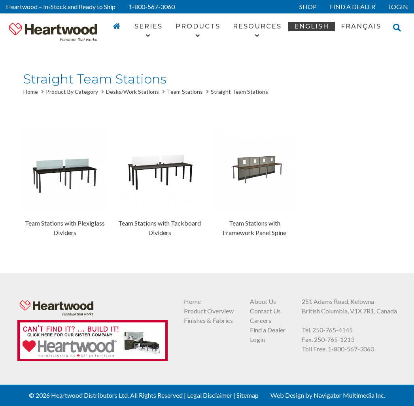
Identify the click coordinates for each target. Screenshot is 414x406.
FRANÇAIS (361, 26)
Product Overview (209, 311)
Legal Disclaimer (209, 395)
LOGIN (398, 6)
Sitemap (247, 395)
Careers (260, 320)
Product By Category (72, 91)
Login (257, 339)
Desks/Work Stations (132, 91)
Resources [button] (257, 31)
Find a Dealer (267, 330)
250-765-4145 (332, 330)
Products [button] (198, 31)
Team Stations (185, 91)
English (311, 26)
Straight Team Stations (239, 91)
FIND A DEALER (352, 6)
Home (30, 91)
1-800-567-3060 (152, 6)
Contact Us (265, 311)
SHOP (308, 6)
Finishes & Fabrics (208, 320)
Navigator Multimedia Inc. (349, 395)
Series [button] (148, 31)
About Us (263, 301)
